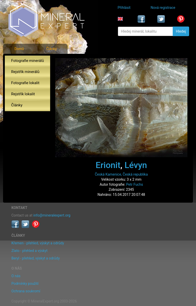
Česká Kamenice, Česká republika (121, 174)
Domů (19, 49)
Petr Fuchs (134, 184)
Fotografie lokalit (25, 83)
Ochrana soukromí (25, 291)
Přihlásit (124, 8)
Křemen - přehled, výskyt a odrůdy (37, 243)
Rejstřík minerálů (25, 71)
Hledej (181, 31)
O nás (16, 276)
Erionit (108, 165)
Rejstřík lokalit (23, 94)
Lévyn (136, 165)
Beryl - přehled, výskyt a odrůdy (35, 258)
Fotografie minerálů (27, 60)
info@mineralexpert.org (51, 215)
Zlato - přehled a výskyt (29, 251)
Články (51, 49)
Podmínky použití (24, 283)
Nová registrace (163, 8)
